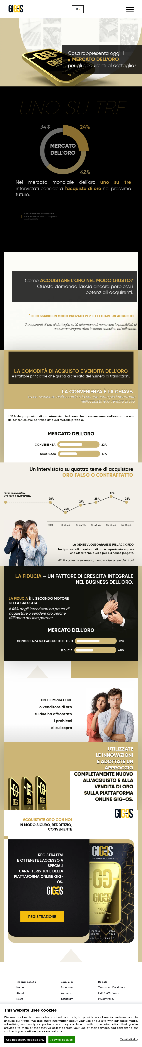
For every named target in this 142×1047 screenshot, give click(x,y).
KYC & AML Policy (108, 993)
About (20, 993)
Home (20, 987)
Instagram (67, 998)
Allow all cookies (61, 1039)
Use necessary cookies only (25, 1039)
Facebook (67, 987)
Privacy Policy (106, 998)
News (19, 998)
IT (77, 9)
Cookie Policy (129, 1039)
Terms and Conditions (112, 987)
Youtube (66, 993)
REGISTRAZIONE (40, 916)
